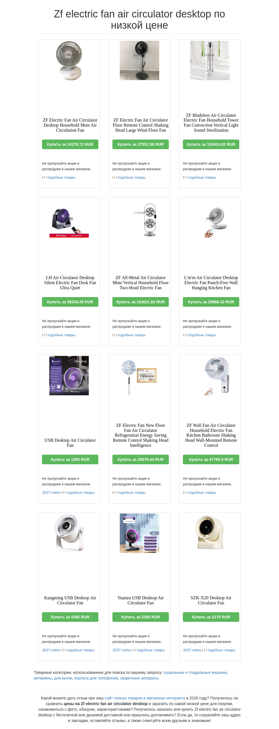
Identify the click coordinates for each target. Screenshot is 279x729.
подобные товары (61, 178)
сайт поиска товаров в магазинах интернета (145, 698)
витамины (43, 678)
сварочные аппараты (139, 678)
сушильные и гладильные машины (195, 672)
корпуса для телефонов (96, 678)
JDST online (51, 493)
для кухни (63, 678)
